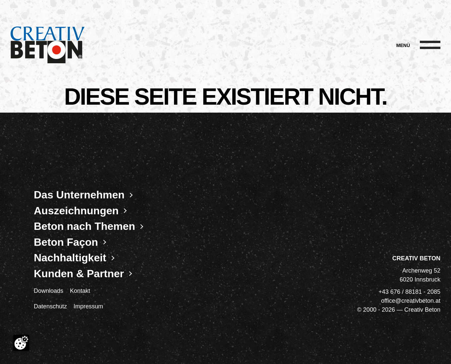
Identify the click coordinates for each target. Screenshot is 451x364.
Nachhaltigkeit (70, 258)
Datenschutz (50, 306)
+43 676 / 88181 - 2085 (409, 291)
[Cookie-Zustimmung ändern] (21, 343)
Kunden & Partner (79, 274)
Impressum (88, 306)
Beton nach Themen (84, 226)
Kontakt (80, 290)
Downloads (48, 290)
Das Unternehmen (79, 195)
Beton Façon (66, 242)
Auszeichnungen (76, 211)
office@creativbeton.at (410, 300)
